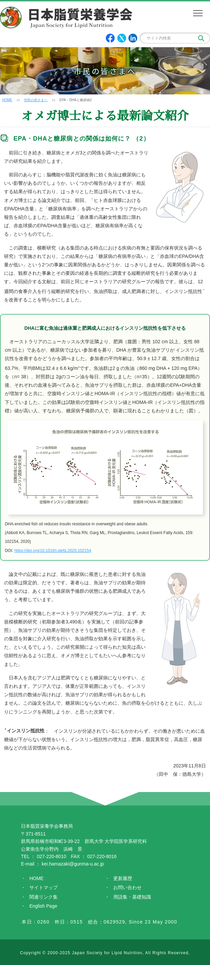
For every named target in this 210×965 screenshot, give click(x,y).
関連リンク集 (43, 897)
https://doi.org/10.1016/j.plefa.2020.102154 (52, 550)
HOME (7, 100)
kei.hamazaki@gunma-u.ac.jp (73, 864)
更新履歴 (122, 878)
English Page (43, 906)
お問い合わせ (127, 887)
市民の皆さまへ (36, 100)
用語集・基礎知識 (132, 897)
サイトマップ (43, 887)
